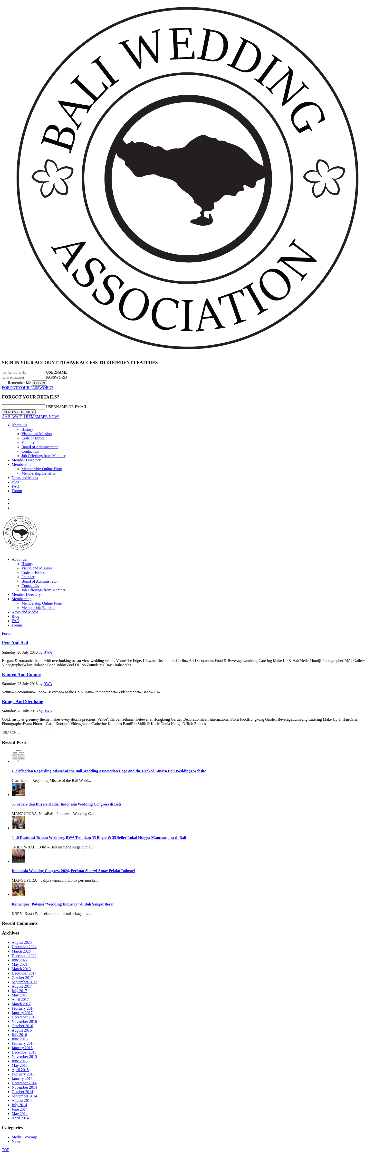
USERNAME (56, 372)
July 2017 (19, 991)
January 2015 (22, 1078)
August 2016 (22, 1030)
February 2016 (23, 1043)
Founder (27, 442)
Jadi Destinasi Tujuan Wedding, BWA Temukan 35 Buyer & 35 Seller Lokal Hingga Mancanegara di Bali (99, 838)
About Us (19, 425)
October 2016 (22, 1026)
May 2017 (20, 995)
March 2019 (21, 969)
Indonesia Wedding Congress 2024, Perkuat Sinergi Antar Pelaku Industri (73, 871)
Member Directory (26, 460)
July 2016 (19, 1035)
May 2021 (20, 964)
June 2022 (20, 960)
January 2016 (22, 1048)
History (27, 429)
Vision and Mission (36, 434)
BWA (48, 652)
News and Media (25, 478)
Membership (21, 464)
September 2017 (24, 982)
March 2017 (21, 1004)
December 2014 (24, 1083)
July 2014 (19, 1105)
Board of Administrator (39, 447)
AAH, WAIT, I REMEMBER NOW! (30, 417)
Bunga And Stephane (22, 701)
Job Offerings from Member (43, 456)
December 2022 (24, 956)
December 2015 (24, 1052)
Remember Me (17, 383)
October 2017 (22, 977)
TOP (5, 1150)
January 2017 (22, 1013)
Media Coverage (25, 1137)
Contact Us (30, 451)
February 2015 (23, 1074)
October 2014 (22, 1092)
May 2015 (20, 1065)
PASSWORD (56, 377)
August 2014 (22, 1100)
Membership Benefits (38, 473)
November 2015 (24, 1057)
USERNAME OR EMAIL (66, 407)
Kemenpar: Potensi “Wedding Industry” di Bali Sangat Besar (63, 904)
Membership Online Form (41, 469)
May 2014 (20, 1114)
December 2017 (24, 973)
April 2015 (20, 1070)
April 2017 (20, 999)
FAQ (15, 486)
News (16, 1141)
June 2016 (20, 1039)
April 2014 (20, 1118)
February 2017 (23, 1008)
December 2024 (24, 947)
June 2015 (20, 1061)
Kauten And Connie (21, 674)
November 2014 (24, 1087)
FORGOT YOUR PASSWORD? (27, 388)
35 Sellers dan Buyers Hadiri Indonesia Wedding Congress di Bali (66, 804)
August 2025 (22, 942)
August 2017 (22, 986)
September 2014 (24, 1096)
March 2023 (21, 951)
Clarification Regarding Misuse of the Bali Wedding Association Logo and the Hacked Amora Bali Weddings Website (109, 771)
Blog (15, 482)
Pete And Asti (15, 642)
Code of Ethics (33, 438)
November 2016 (24, 1021)
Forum (17, 491)
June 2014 (20, 1109)
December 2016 (24, 1017)
